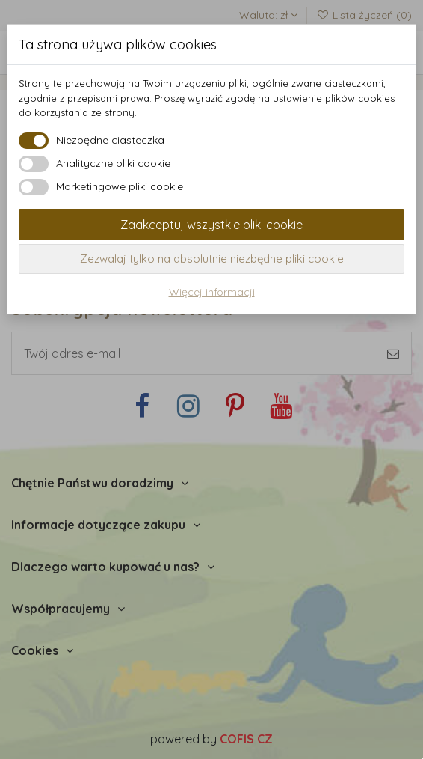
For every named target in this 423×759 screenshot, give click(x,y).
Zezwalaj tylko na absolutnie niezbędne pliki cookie (212, 259)
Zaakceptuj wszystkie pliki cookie (211, 224)
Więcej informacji (212, 292)
